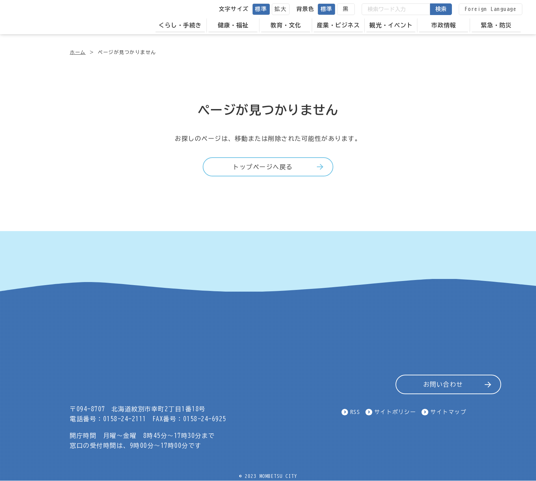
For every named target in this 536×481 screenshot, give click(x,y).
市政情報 (443, 25)
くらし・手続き (180, 25)
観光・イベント (391, 25)
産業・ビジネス (338, 25)
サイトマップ (448, 412)
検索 (441, 9)
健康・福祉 (233, 25)
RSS (355, 412)
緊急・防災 (496, 25)
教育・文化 (285, 25)
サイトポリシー (395, 412)
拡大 (280, 9)
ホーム (78, 52)
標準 (261, 9)
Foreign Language (491, 9)
